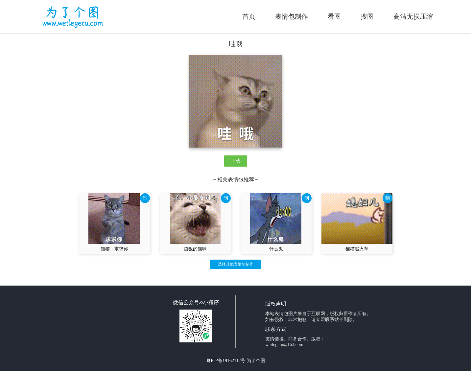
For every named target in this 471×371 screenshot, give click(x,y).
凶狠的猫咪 (195, 248)
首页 (248, 16)
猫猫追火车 (356, 248)
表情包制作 (291, 16)
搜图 (367, 16)
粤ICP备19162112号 (225, 360)
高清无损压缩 (413, 16)
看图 (334, 16)
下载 (235, 160)
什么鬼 (276, 248)
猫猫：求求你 (114, 248)
